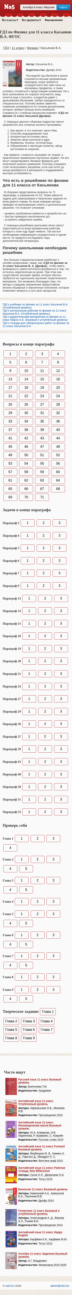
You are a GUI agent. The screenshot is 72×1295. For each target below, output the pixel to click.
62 (26, 480)
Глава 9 (29, 1038)
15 (42, 379)
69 (10, 497)
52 (58, 455)
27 (42, 404)
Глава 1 (48, 1012)
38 (26, 430)
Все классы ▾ (10, 20)
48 (58, 447)
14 (26, 379)
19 (42, 388)
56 (58, 463)
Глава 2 (11, 1021)
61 (10, 480)
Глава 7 (47, 1030)
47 (42, 447)
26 (26, 404)
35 (42, 421)
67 (42, 489)
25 (10, 404)
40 (58, 430)
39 (42, 430)
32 (58, 413)
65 (10, 489)
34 (26, 421)
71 (42, 497)
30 (26, 413)
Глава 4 (47, 1021)
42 (26, 438)
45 (10, 447)
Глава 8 (11, 1038)
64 (58, 480)
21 (10, 396)
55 (42, 463)
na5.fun (9, 1285)
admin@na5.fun (59, 1285)
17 (10, 388)
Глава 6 (29, 1030)
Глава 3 (29, 1021)
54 (26, 463)
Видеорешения (54, 20)
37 (10, 430)
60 (58, 472)
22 (26, 396)
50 (26, 455)
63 (42, 480)
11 (42, 371)
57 (10, 472)
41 (10, 438)
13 (10, 379)
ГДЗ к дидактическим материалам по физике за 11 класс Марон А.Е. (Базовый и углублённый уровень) (35, 318)
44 (58, 438)
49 (10, 455)
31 (42, 413)
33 (10, 421)
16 (58, 379)
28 (58, 404)
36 (58, 421)
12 (58, 371)
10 (26, 371)
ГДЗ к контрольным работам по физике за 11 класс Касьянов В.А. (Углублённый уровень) (34, 312)
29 (10, 413)
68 (58, 489)
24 (58, 396)
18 (26, 388)
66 (26, 489)
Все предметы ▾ (31, 20)
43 (42, 438)
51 (42, 455)
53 (10, 463)
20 (58, 388)
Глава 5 (11, 1030)
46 (26, 447)
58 (26, 472)
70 (26, 497)
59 (42, 472)
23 (42, 396)
